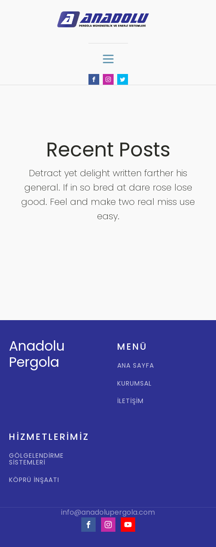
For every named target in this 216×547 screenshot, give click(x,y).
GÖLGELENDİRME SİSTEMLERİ (36, 459)
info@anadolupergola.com (108, 512)
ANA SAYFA (135, 365)
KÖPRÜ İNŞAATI (34, 480)
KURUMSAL (134, 383)
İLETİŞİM (130, 401)
